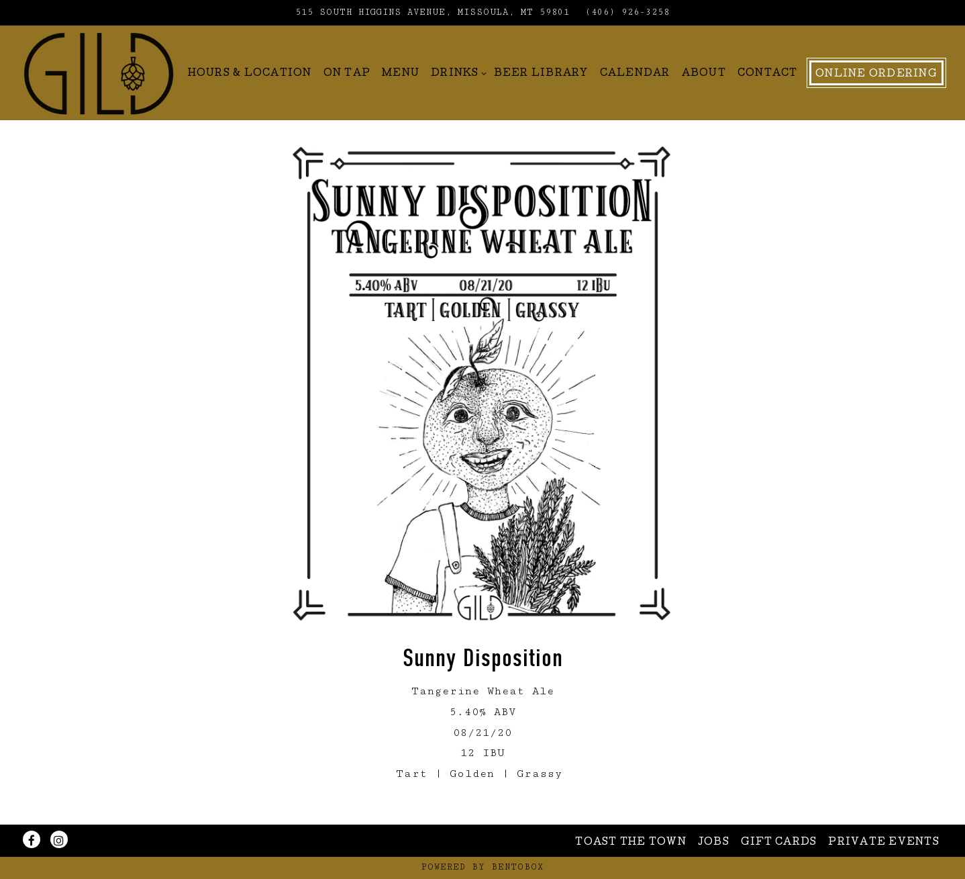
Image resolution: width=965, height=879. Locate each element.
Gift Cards (779, 842)
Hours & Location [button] (250, 74)
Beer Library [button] (541, 74)
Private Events (883, 842)
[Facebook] (31, 839)
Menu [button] (400, 74)
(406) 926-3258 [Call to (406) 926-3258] (627, 12)
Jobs (713, 842)
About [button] (704, 74)
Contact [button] (768, 74)
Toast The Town (631, 842)
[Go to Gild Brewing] (432, 13)
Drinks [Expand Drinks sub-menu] (456, 72)
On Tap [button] (347, 74)
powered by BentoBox (482, 867)
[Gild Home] (98, 72)
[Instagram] (59, 839)
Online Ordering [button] (876, 74)
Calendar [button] (635, 74)
